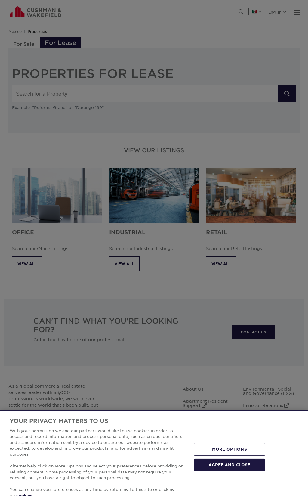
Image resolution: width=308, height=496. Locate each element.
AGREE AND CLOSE (229, 473)
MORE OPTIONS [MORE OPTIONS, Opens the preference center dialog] (229, 457)
